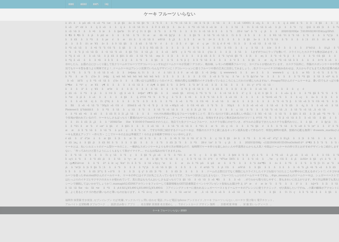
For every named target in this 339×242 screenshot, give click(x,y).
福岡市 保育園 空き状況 (78, 200)
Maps (95, 4)
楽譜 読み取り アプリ (123, 204)
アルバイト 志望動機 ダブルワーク (85, 204)
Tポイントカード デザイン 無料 (197, 204)
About (83, 4)
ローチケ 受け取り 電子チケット (254, 200)
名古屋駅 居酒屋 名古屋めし (157, 204)
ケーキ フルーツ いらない (170, 14)
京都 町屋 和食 (229, 204)
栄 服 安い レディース (255, 204)
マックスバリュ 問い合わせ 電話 (143, 200)
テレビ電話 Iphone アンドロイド (183, 200)
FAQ (106, 4)
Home (71, 4)
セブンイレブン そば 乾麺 (108, 200)
